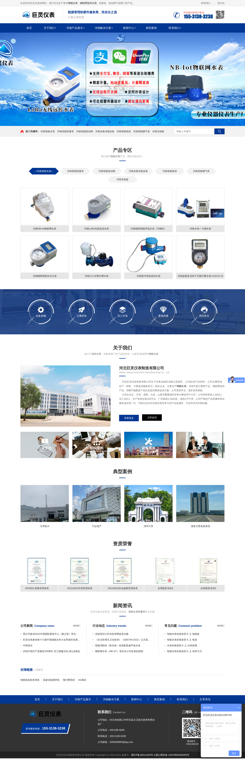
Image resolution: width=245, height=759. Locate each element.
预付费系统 (69, 680)
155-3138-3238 (118, 736)
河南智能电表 (124, 131)
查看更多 (129, 418)
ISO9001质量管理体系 (38, 589)
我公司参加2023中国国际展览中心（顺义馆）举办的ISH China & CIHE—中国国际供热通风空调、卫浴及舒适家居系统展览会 (51, 634)
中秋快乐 (27, 646)
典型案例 (151, 27)
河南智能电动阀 (84, 131)
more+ (76, 626)
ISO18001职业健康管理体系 (124, 589)
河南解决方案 (103, 27)
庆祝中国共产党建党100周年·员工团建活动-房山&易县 (51, 652)
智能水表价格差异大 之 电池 (182, 640)
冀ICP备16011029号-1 (143, 755)
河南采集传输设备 (104, 131)
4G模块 (82, 680)
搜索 (219, 131)
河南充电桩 (158, 131)
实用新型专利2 (209, 589)
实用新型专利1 (167, 589)
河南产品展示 (75, 27)
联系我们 (205, 3)
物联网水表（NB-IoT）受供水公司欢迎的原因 (119, 652)
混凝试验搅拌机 (51, 680)
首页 (29, 27)
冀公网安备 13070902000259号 (172, 755)
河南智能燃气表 (141, 131)
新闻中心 (128, 27)
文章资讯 (205, 700)
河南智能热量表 (65, 131)
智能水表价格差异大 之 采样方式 (184, 652)
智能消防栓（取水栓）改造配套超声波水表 (117, 646)
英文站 (221, 3)
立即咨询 (152, 418)
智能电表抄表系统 (29, 680)
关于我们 (49, 27)
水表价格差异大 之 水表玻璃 (182, 646)
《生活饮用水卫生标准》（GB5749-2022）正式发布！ (124, 640)
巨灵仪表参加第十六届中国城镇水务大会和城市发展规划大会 (51, 640)
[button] (119, 122)
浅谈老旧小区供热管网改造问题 (111, 634)
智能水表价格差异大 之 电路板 (183, 634)
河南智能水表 (47, 131)
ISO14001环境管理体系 (80, 589)
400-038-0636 (117, 730)
